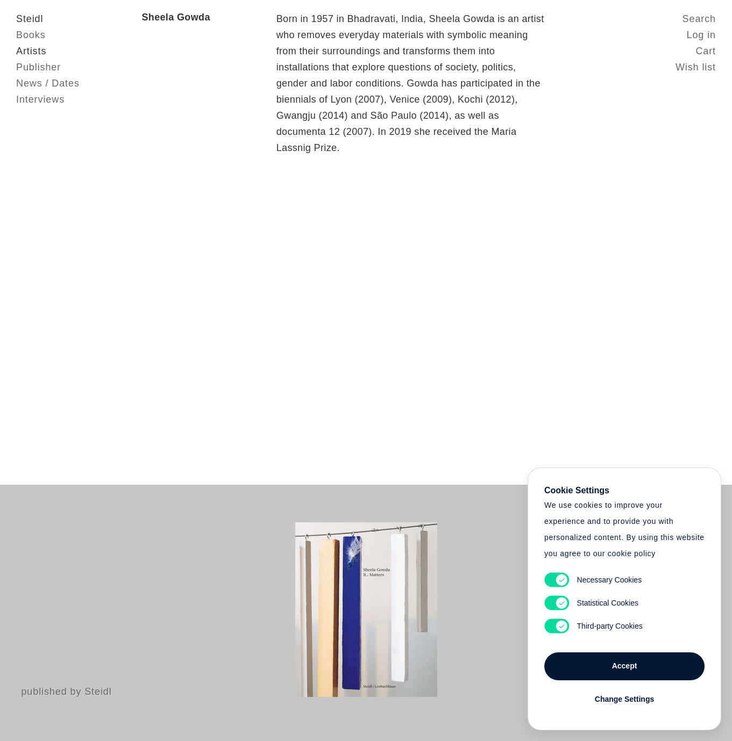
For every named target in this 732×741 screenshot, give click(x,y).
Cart (705, 51)
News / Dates (48, 83)
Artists (31, 51)
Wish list (696, 67)
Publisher (38, 67)
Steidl (29, 18)
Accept (624, 665)
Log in (701, 35)
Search (699, 18)
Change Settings (624, 699)
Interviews (40, 99)
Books (31, 35)
